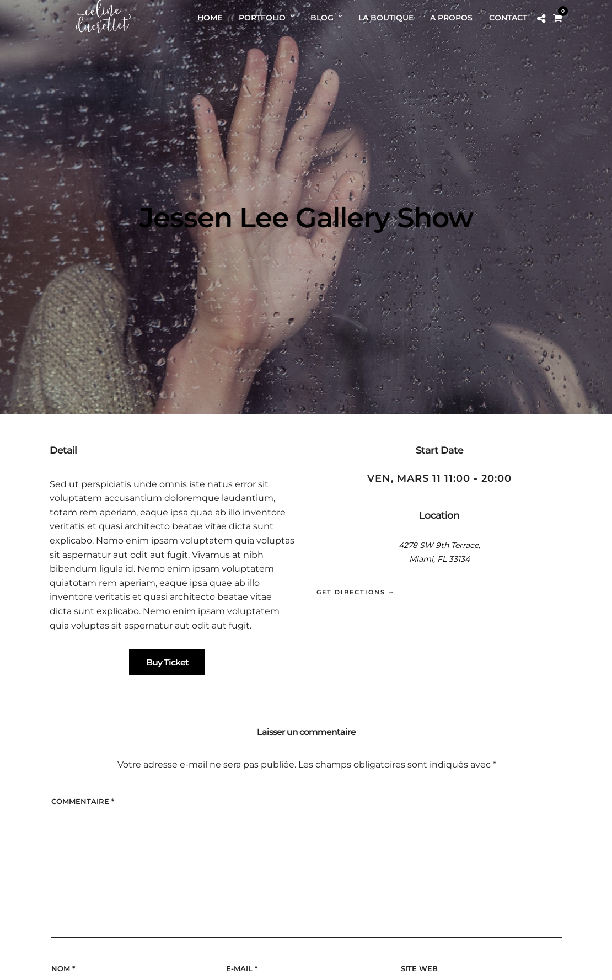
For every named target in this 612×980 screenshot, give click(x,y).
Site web (419, 968)
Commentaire (82, 801)
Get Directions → (355, 592)
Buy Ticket (167, 662)
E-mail (241, 968)
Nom (63, 968)
